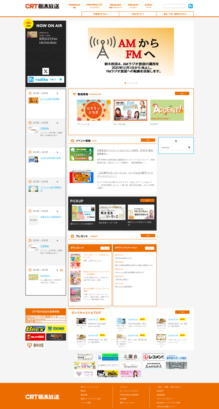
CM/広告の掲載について (166, 398)
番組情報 (84, 386)
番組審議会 (161, 386)
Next (192, 113)
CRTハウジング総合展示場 (125, 283)
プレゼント (124, 379)
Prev (69, 113)
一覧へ (182, 93)
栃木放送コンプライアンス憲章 (168, 394)
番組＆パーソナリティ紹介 (91, 390)
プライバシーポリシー (165, 390)
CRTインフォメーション (90, 379)
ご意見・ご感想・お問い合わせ (168, 379)
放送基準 (160, 382)
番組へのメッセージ (127, 394)
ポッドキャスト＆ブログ (129, 382)
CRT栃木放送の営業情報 (129, 386)
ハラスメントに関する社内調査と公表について (132, 267)
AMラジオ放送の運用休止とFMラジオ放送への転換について (134, 258)
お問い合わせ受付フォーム (125, 250)
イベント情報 (86, 394)
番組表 (83, 382)
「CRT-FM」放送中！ (123, 275)
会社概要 (123, 390)
